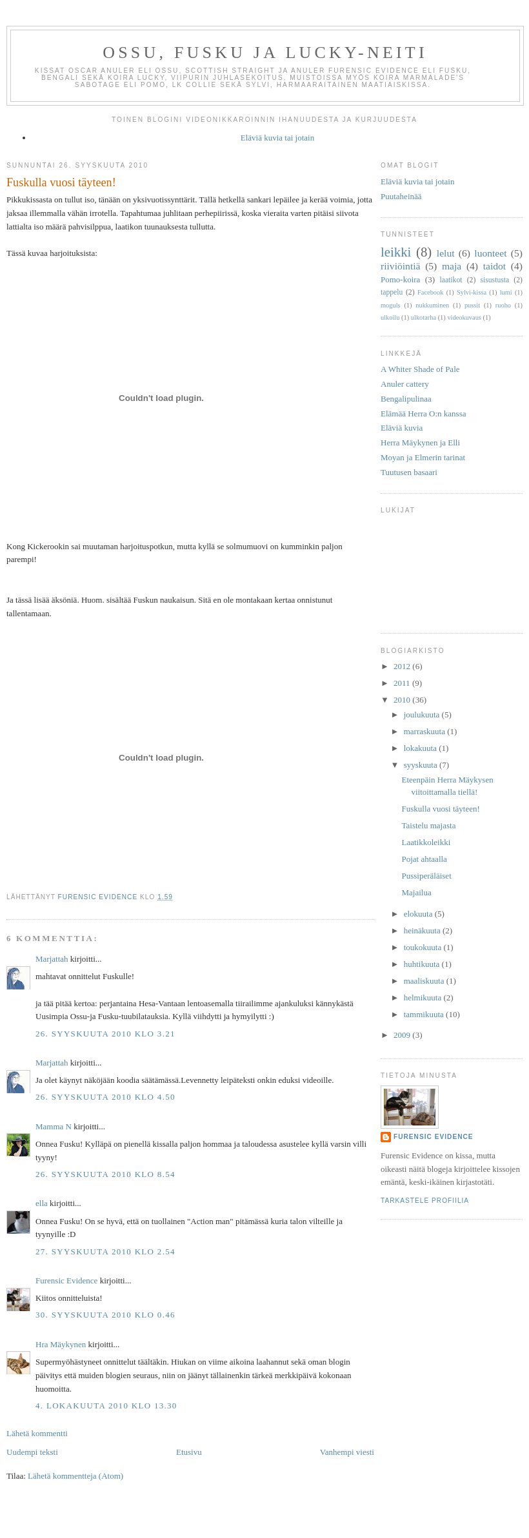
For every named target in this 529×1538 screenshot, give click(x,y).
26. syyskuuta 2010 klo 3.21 (105, 1033)
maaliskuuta (425, 981)
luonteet (490, 253)
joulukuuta (423, 714)
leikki (396, 251)
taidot (494, 265)
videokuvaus (464, 317)
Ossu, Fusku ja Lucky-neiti (265, 52)
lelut (446, 253)
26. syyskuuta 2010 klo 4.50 (105, 1097)
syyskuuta (421, 765)
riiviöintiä (401, 265)
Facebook (430, 292)
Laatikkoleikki (425, 842)
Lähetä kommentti (37, 1433)
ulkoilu (390, 317)
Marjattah (51, 959)
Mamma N (53, 1126)
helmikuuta (424, 997)
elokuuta (419, 914)
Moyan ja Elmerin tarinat (423, 457)
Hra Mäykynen (60, 1344)
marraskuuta (426, 731)
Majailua (416, 892)
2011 (403, 683)
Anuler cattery (405, 384)
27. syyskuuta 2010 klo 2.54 (105, 1251)
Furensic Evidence (66, 1280)
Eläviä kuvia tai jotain (277, 137)
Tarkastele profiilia (425, 1200)
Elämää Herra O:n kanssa (423, 413)
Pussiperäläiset (426, 876)
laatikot (450, 280)
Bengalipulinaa (406, 399)
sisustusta (494, 280)
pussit (472, 305)
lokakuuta (421, 748)
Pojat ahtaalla (423, 859)
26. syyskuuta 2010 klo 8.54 (105, 1174)
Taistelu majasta (428, 825)
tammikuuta (425, 1014)
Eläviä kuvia (402, 428)
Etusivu (189, 1452)
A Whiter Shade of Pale (420, 369)
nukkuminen (432, 305)
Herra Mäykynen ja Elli (420, 442)
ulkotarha (423, 317)
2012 (403, 666)
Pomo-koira (400, 279)
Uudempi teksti (32, 1452)
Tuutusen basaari (409, 472)
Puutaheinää (401, 196)
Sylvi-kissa (471, 292)
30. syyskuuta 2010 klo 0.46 (105, 1314)
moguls (391, 305)
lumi (506, 292)
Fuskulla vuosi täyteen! (440, 808)
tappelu (392, 292)
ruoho (503, 305)
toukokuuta (424, 947)
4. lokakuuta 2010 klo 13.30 (106, 1405)
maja (451, 265)
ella (41, 1203)
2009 (403, 1035)
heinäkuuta (423, 930)
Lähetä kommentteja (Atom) (75, 1476)
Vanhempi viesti (347, 1452)
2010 (403, 700)
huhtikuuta (423, 964)
